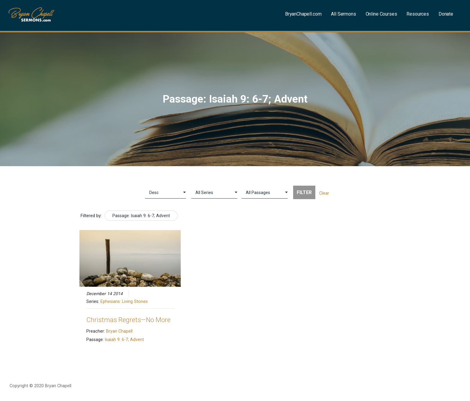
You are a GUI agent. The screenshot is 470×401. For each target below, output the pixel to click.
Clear (324, 193)
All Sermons (343, 14)
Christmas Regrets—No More (128, 320)
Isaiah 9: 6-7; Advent (124, 339)
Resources (417, 14)
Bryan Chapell (119, 331)
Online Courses (381, 14)
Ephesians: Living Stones (124, 301)
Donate (446, 14)
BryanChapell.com (303, 14)
